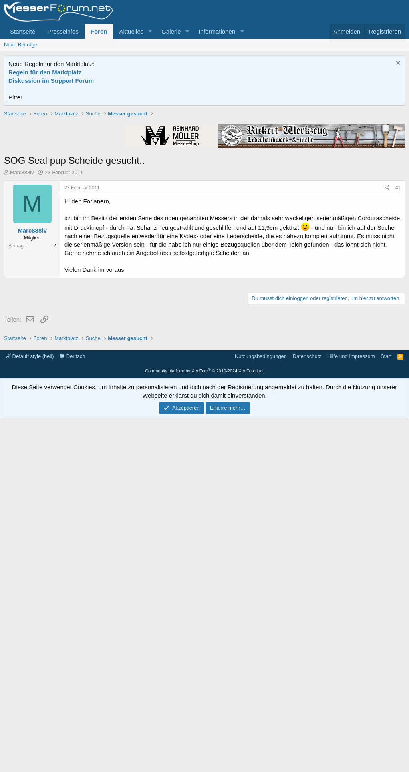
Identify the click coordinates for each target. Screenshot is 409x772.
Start (386, 710)
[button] (149, 31)
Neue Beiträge (20, 45)
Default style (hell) (30, 710)
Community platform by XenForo (204, 724)
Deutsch (72, 710)
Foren (99, 31)
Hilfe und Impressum (351, 710)
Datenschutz (307, 710)
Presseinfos (62, 31)
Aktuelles (131, 31)
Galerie (171, 31)
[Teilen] (388, 301)
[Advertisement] (204, 166)
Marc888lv (22, 286)
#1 (398, 301)
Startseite (22, 31)
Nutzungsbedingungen (261, 710)
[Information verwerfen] (397, 64)
